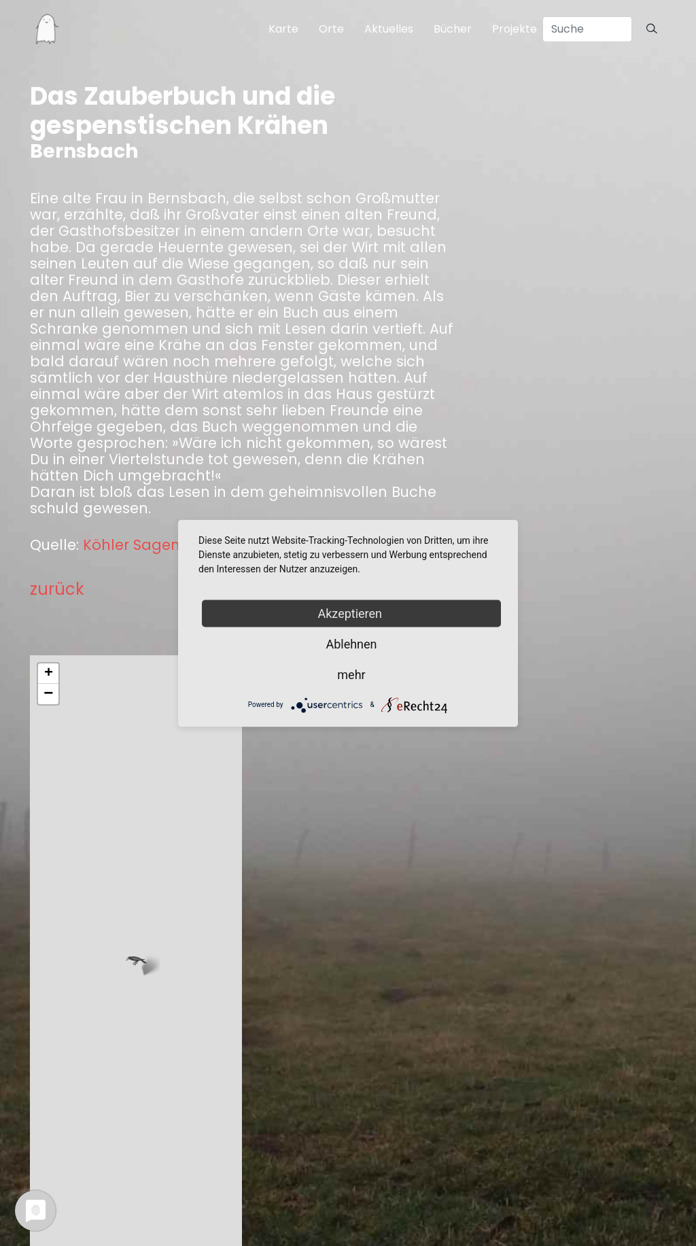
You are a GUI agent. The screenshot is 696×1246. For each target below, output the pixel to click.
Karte (283, 29)
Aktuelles (388, 29)
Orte (331, 29)
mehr (351, 674)
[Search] (587, 29)
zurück (57, 589)
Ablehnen (351, 643)
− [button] (48, 694)
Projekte (514, 29)
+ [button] (48, 673)
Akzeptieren (351, 613)
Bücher (453, 29)
